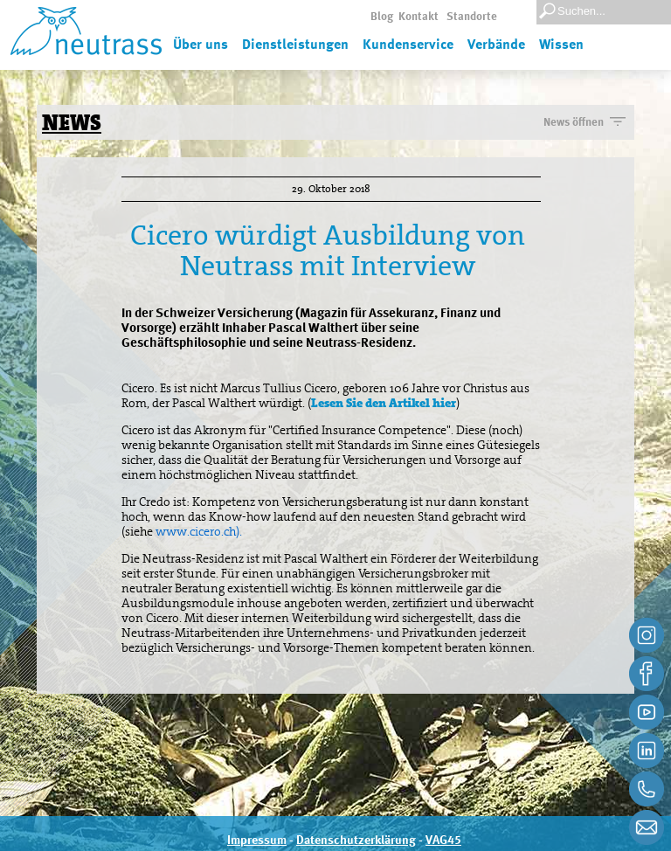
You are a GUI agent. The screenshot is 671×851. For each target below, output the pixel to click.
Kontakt (418, 17)
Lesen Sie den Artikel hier (383, 403)
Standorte (471, 17)
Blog (381, 17)
